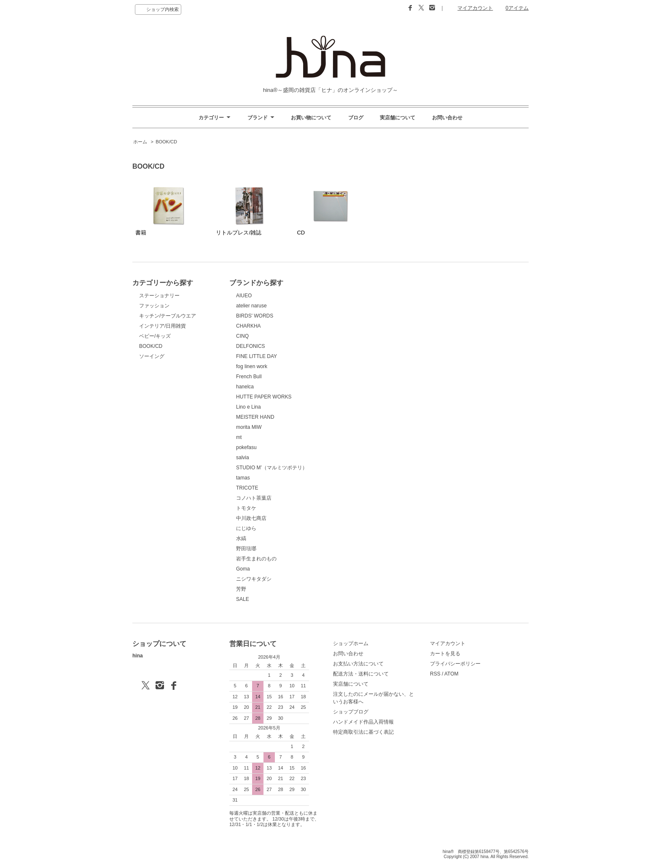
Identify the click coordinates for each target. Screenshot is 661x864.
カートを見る (445, 654)
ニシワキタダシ (253, 579)
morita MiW (249, 427)
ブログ (355, 118)
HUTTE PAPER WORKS (264, 397)
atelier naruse (251, 306)
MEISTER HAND (255, 417)
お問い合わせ (447, 118)
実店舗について (397, 118)
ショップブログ (350, 712)
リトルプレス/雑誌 (243, 210)
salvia (242, 457)
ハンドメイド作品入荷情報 (363, 722)
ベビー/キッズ (155, 336)
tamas (243, 478)
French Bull (249, 377)
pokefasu (246, 447)
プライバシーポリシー (455, 664)
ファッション (154, 306)
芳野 (241, 589)
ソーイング (151, 356)
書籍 (162, 210)
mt (239, 437)
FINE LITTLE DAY (256, 356)
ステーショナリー (159, 296)
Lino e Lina (248, 407)
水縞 (241, 538)
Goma (243, 569)
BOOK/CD (166, 141)
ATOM (451, 674)
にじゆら (246, 528)
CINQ (242, 336)
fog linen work (251, 366)
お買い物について (311, 118)
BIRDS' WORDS (254, 316)
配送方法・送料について (361, 674)
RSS (435, 674)
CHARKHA (248, 326)
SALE (242, 599)
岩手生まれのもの (256, 559)
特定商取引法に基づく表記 (363, 732)
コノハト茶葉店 (253, 498)
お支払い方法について (358, 664)
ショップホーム (350, 643)
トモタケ (246, 508)
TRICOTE (247, 488)
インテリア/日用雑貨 (162, 326)
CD (324, 210)
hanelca (245, 387)
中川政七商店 (251, 518)
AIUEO (244, 296)
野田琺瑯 (246, 549)
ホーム (140, 141)
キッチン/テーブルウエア (167, 316)
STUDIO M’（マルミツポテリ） (271, 468)
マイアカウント (475, 8)
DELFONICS (250, 346)
